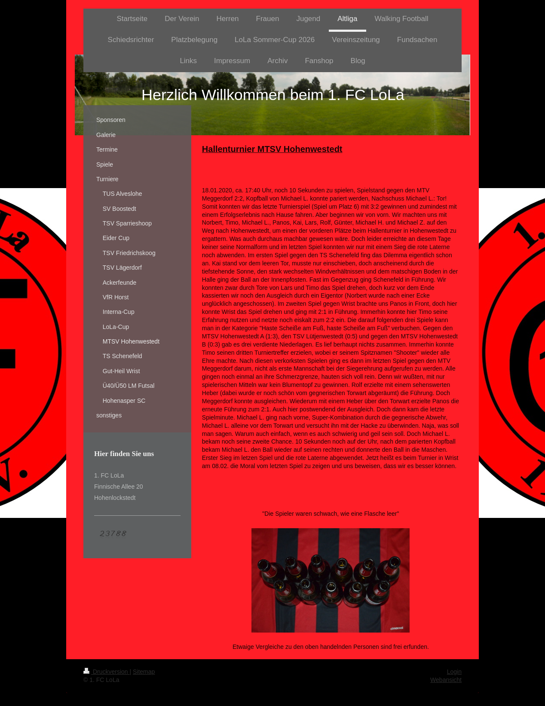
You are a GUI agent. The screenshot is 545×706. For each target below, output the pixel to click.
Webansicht (446, 679)
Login (454, 671)
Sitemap (144, 671)
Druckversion (106, 671)
